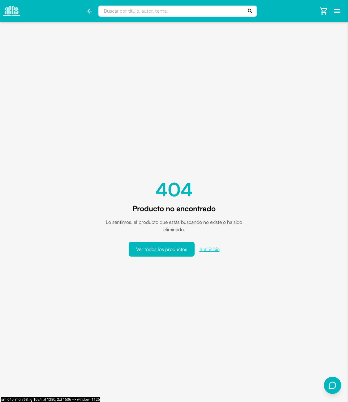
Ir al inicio (210, 249)
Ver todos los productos (161, 249)
